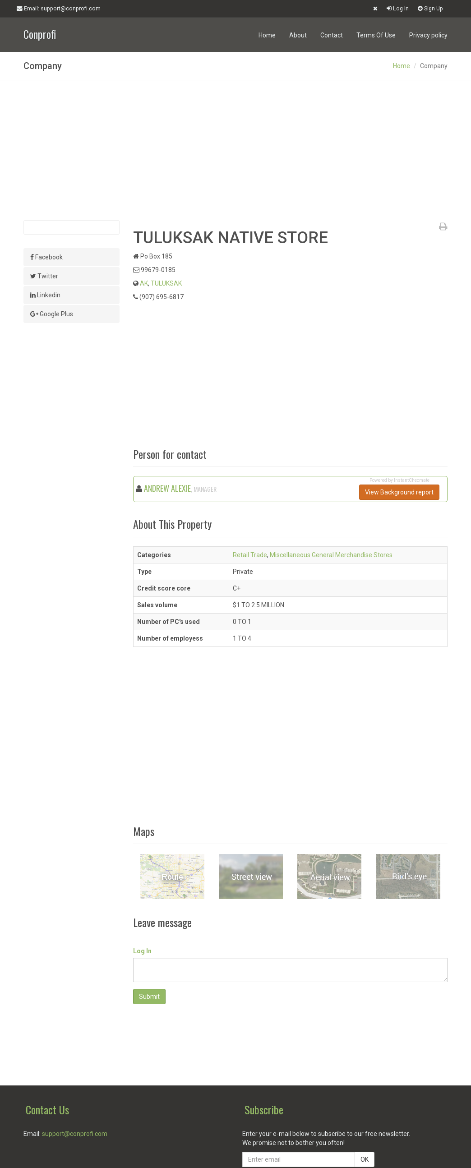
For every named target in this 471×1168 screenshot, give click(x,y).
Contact (331, 35)
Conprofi (39, 33)
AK (144, 283)
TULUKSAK (166, 283)
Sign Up (430, 8)
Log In (398, 8)
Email (59, 9)
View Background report (399, 492)
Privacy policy (428, 35)
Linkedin (45, 295)
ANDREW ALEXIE (167, 488)
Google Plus (51, 314)
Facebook (46, 257)
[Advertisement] (235, 150)
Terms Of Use (376, 35)
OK (364, 1159)
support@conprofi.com (74, 1133)
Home (267, 35)
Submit (149, 996)
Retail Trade (250, 555)
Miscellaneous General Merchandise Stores (331, 555)
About (298, 35)
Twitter (44, 276)
